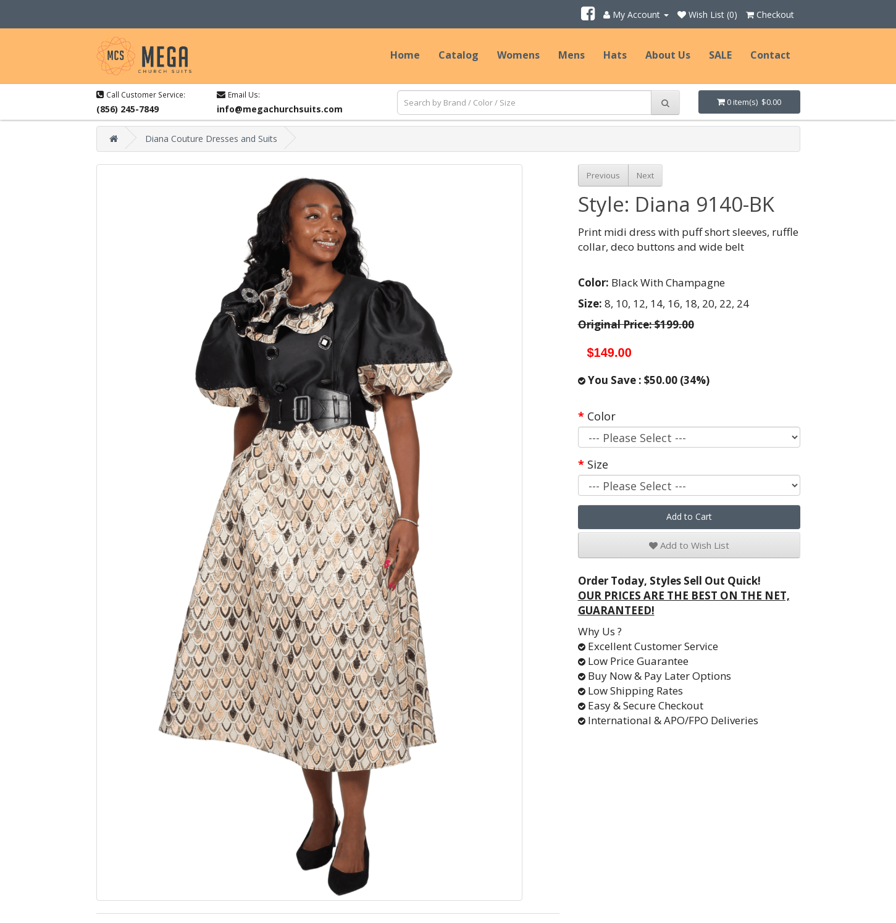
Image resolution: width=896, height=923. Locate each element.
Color (601, 416)
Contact (770, 55)
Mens (571, 55)
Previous (603, 175)
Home (405, 55)
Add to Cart (689, 516)
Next (645, 175)
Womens (518, 55)
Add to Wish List (689, 545)
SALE (720, 55)
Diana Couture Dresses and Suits (211, 138)
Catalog (458, 55)
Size (597, 464)
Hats (615, 55)
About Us (667, 55)
